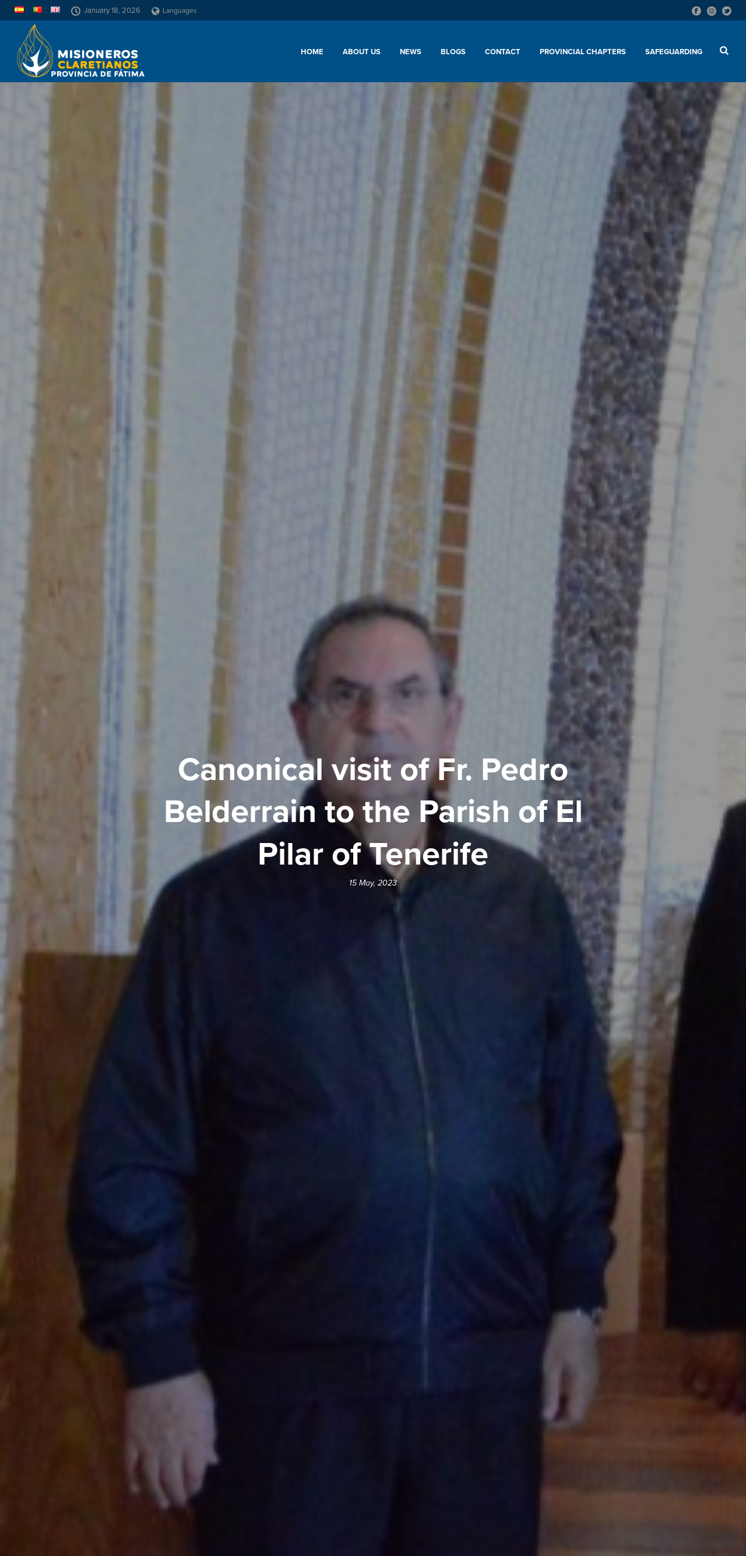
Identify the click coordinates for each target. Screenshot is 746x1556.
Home (312, 52)
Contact (502, 52)
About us (362, 52)
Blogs (453, 52)
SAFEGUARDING (673, 52)
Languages (174, 10)
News (410, 52)
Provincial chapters (583, 52)
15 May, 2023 (373, 883)
